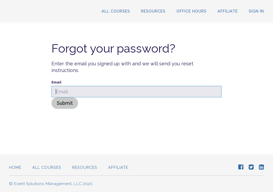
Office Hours (191, 11)
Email (56, 82)
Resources (153, 11)
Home (15, 167)
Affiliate (228, 11)
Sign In (256, 11)
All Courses (116, 11)
